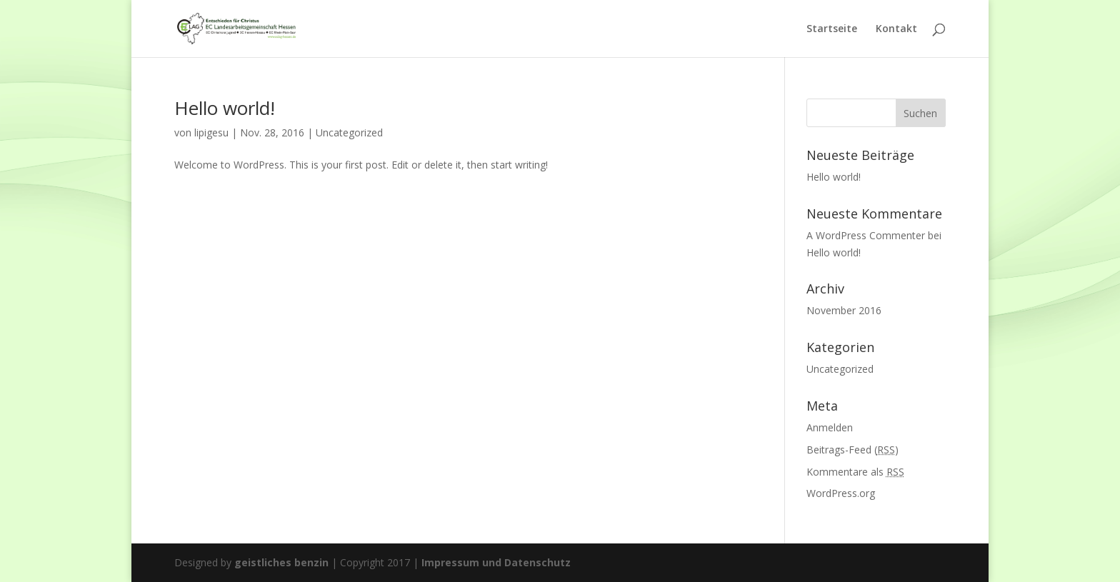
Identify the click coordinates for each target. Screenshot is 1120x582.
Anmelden (829, 427)
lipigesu (211, 132)
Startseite (831, 29)
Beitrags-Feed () (852, 449)
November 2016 (843, 310)
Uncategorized (349, 132)
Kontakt (896, 29)
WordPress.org (840, 493)
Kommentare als (855, 471)
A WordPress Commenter (865, 235)
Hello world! (224, 108)
